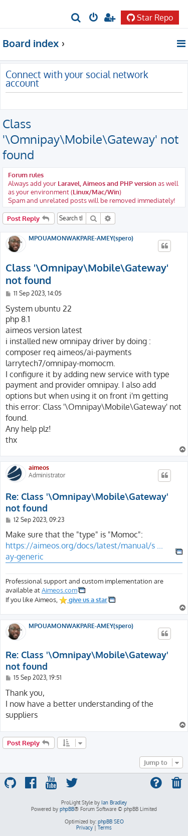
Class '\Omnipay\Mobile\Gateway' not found (90, 139)
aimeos (39, 467)
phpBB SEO (111, 821)
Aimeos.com (59, 590)
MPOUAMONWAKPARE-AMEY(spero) (81, 238)
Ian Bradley (114, 802)
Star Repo (150, 18)
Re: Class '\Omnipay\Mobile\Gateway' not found (87, 502)
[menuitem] (76, 18)
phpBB (67, 809)
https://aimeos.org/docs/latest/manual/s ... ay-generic (84, 551)
